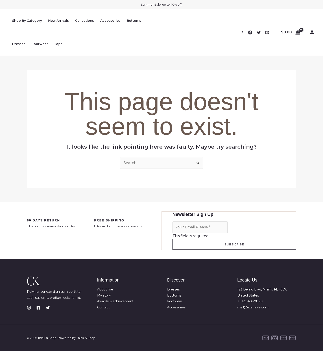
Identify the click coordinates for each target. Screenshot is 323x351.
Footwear (40, 44)
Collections (84, 21)
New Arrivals (58, 21)
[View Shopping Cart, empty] (290, 32)
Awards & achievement (115, 301)
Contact (103, 307)
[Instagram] (242, 32)
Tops (58, 44)
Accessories (110, 21)
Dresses (18, 44)
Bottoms (134, 21)
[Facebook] (250, 32)
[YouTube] (267, 32)
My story (104, 295)
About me (105, 289)
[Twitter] (259, 32)
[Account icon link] (312, 32)
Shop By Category (27, 21)
